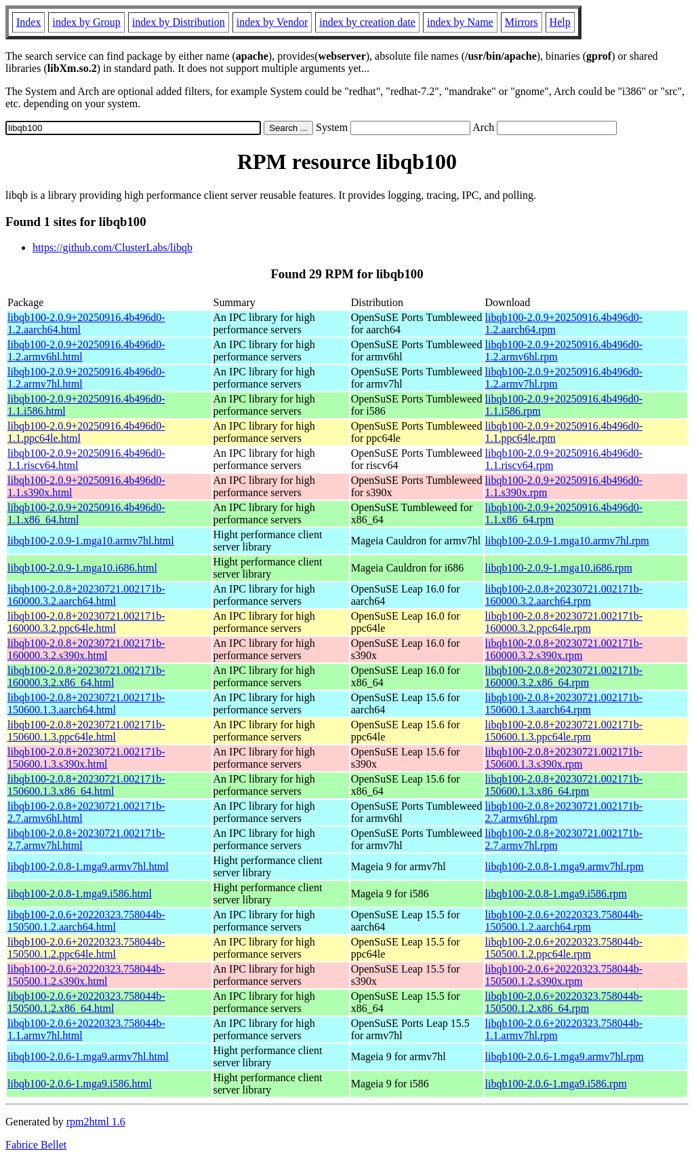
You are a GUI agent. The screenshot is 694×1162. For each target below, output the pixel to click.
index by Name (460, 22)
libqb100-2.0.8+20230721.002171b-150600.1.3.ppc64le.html (86, 731)
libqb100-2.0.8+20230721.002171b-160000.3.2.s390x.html (86, 649)
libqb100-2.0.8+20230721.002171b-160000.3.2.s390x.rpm (564, 649)
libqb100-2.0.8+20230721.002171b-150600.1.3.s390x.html (86, 758)
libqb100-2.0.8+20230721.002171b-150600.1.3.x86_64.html (86, 785)
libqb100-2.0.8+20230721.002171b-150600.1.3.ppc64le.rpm (564, 731)
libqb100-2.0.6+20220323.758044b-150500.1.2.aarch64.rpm (564, 921)
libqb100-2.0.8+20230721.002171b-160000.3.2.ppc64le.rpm (564, 622)
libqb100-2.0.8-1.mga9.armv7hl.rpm (564, 866)
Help (560, 22)
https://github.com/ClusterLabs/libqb (112, 247)
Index (28, 22)
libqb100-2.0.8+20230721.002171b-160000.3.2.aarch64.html (86, 595)
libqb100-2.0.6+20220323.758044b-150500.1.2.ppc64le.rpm (564, 948)
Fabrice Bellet (35, 1144)
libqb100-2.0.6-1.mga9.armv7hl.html (88, 1056)
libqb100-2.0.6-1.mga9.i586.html (79, 1083)
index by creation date (367, 22)
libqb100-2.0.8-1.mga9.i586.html (79, 893)
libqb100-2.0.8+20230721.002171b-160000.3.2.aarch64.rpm (564, 595)
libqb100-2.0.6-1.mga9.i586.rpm (556, 1083)
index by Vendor (272, 22)
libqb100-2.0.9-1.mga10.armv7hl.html (90, 540)
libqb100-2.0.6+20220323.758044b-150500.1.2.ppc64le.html (86, 948)
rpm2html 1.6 (95, 1121)
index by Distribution (178, 22)
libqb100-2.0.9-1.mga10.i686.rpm (558, 568)
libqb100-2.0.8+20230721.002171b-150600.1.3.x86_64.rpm (564, 785)
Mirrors (521, 22)
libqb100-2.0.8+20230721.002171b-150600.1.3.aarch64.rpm (564, 703)
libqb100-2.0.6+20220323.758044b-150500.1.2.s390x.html (86, 975)
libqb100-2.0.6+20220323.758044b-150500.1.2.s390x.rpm (564, 975)
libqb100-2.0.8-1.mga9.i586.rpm (556, 893)
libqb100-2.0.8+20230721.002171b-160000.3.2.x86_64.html (86, 676)
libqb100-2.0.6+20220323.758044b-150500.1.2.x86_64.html (86, 1002)
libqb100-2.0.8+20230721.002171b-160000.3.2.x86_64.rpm (564, 676)
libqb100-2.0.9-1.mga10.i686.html (82, 568)
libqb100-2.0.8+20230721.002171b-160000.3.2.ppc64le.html (86, 622)
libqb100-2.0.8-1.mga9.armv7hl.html (88, 866)
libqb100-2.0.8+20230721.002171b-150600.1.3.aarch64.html (86, 703)
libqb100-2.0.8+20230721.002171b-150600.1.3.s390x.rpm (564, 758)
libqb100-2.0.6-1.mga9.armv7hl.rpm (564, 1056)
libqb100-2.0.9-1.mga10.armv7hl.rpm (567, 540)
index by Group (86, 22)
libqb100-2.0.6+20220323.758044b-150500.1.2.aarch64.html (86, 921)
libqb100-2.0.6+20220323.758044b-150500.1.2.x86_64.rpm (564, 1002)
